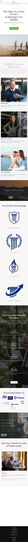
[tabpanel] (14, 467)
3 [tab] (13, 483)
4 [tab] (15, 483)
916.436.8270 (15, 529)
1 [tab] (10, 483)
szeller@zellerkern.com (14, 534)
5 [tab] (17, 483)
